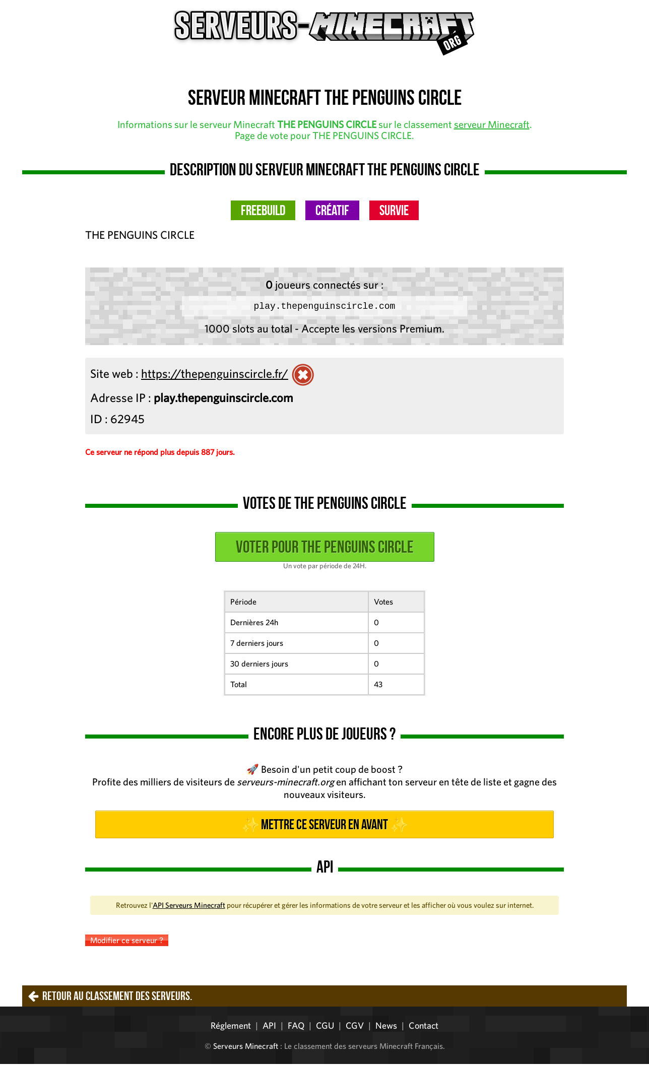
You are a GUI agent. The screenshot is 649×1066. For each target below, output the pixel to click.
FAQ (296, 1027)
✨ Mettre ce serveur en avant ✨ (324, 826)
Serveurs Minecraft (245, 1047)
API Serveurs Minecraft (189, 907)
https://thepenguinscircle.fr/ (214, 375)
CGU (325, 1027)
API (269, 1027)
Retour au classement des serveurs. (117, 998)
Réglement (231, 1027)
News (386, 1027)
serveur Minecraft (492, 124)
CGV (355, 1027)
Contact (423, 1027)
